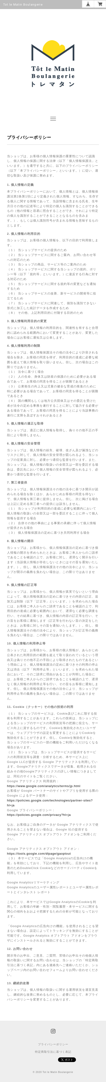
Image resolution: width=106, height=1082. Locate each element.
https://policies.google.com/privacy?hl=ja (39, 815)
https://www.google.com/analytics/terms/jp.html (44, 786)
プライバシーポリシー (53, 1044)
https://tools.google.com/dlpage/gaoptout (39, 853)
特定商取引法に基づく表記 (53, 1051)
